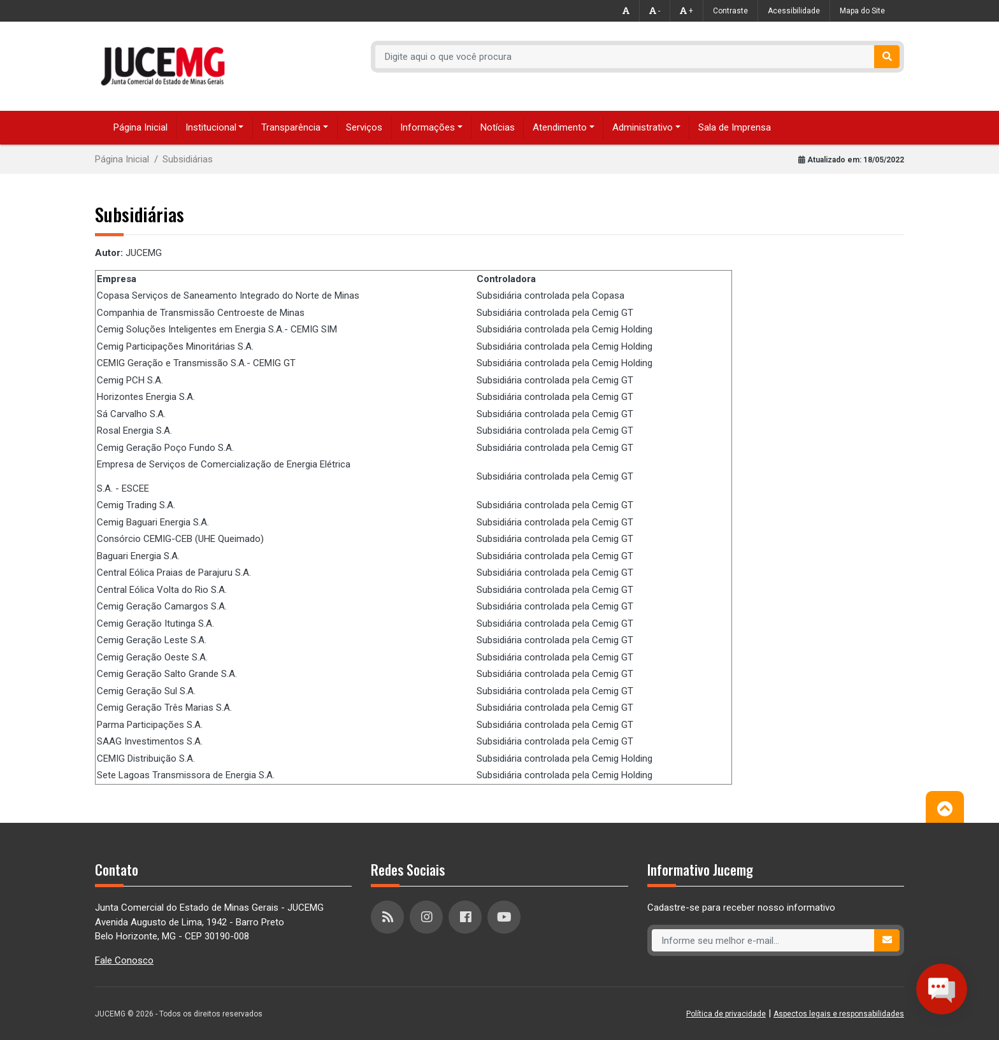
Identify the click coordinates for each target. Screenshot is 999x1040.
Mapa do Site (862, 10)
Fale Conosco (124, 960)
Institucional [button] (210, 127)
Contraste (730, 10)
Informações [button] (427, 127)
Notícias (497, 127)
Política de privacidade (726, 1013)
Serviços (364, 127)
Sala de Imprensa (734, 127)
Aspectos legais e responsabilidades (838, 1013)
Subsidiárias (187, 159)
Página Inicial (140, 127)
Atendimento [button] (560, 127)
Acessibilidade (794, 10)
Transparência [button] (290, 127)
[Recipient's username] (625, 56)
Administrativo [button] (642, 127)
